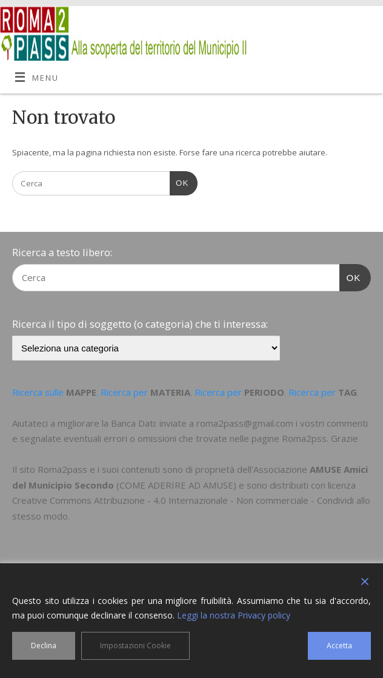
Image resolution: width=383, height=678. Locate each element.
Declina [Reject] (43, 645)
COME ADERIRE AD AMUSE (176, 485)
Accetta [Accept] (339, 645)
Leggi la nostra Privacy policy (233, 615)
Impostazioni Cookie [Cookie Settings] (135, 645)
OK (179, 182)
